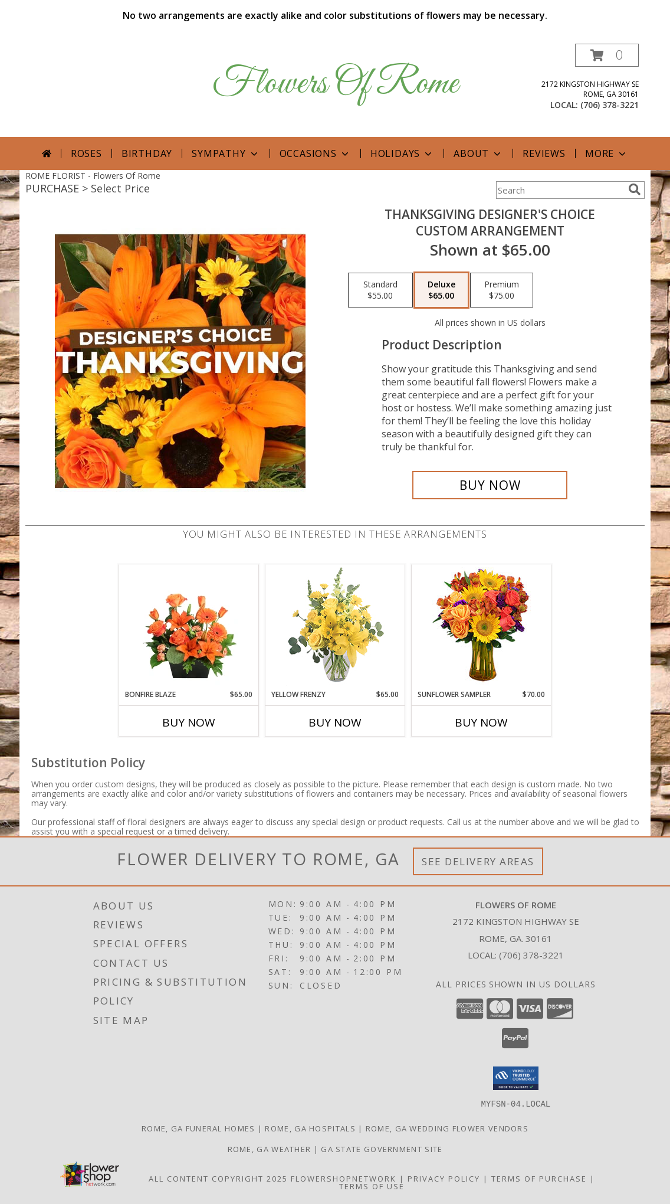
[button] (607, 55)
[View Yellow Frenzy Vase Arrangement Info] (335, 627)
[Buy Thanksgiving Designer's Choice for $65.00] (489, 485)
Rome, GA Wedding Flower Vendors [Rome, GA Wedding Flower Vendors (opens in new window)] (447, 1128)
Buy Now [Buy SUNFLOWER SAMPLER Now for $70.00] (481, 722)
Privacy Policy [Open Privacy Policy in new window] (444, 1178)
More (606, 153)
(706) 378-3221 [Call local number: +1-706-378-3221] (609, 104)
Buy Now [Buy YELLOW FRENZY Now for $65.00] (335, 722)
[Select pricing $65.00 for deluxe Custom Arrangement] (441, 290)
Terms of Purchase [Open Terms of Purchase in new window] (539, 1178)
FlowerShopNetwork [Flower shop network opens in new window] (343, 1178)
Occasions (315, 153)
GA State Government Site (381, 1148)
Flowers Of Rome (335, 84)
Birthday (146, 153)
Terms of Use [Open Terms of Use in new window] (372, 1185)
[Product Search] (560, 190)
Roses (86, 153)
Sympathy (226, 153)
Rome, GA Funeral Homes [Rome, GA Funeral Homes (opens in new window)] (198, 1128)
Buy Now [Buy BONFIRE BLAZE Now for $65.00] (188, 722)
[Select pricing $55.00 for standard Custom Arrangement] (380, 290)
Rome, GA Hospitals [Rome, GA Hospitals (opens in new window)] (310, 1128)
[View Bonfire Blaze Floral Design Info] (189, 626)
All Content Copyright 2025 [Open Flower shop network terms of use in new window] (218, 1178)
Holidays (402, 153)
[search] (634, 189)
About (478, 153)
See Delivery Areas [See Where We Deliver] (478, 861)
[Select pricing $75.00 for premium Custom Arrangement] (502, 290)
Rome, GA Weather (269, 1148)
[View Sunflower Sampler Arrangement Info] (481, 627)
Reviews (544, 153)
